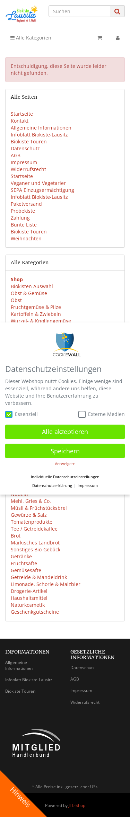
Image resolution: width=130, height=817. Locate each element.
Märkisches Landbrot (35, 542)
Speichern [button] (65, 449)
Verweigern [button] (65, 462)
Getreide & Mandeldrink (39, 577)
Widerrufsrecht (28, 169)
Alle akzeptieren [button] (65, 430)
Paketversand (26, 204)
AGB (15, 155)
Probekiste (23, 210)
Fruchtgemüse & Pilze (36, 307)
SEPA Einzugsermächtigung (42, 190)
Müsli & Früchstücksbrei (39, 508)
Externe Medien (101, 412)
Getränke (21, 556)
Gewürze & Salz (29, 515)
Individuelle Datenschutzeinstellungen (65, 475)
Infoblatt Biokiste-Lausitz (39, 134)
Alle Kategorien (30, 37)
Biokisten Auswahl (32, 286)
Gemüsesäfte (26, 570)
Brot (15, 535)
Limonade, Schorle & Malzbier (45, 584)
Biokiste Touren (29, 141)
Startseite (22, 113)
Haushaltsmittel (29, 598)
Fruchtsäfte (24, 563)
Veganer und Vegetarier (38, 183)
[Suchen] (79, 11)
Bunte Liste (24, 224)
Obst (16, 300)
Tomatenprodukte (31, 521)
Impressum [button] (88, 484)
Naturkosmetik (28, 605)
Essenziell (21, 412)
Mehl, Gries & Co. (31, 501)
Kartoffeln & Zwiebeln (36, 314)
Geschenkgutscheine (35, 612)
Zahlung (20, 217)
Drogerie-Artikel (29, 591)
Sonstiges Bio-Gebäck (35, 549)
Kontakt (19, 120)
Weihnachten (26, 238)
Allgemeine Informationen (41, 127)
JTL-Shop (77, 805)
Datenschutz (25, 148)
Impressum (24, 162)
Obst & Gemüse (29, 293)
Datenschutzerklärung (52, 484)
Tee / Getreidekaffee (34, 528)
